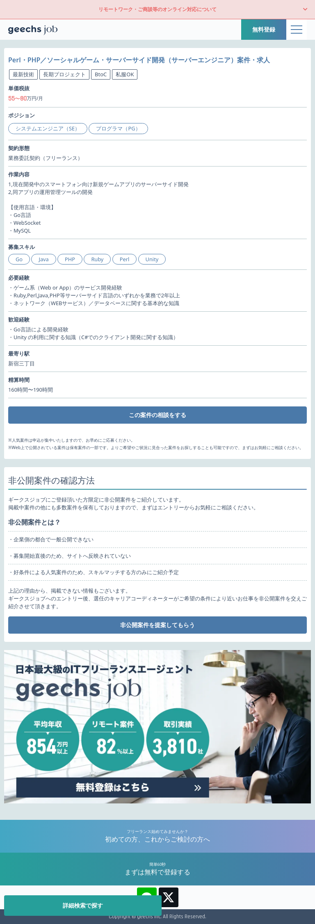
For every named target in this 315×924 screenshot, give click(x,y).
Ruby (97, 259)
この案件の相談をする (157, 415)
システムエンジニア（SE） (48, 128)
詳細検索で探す (83, 905)
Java (43, 259)
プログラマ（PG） (118, 128)
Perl (125, 259)
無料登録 (263, 29)
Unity (152, 259)
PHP (70, 259)
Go (19, 259)
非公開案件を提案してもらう (157, 625)
